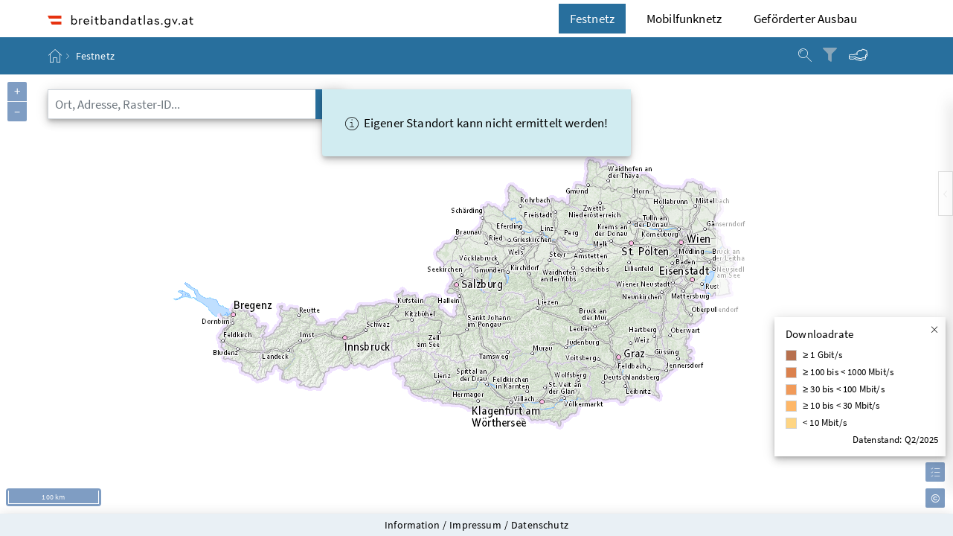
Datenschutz (539, 525)
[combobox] (182, 104)
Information (412, 525)
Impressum (475, 525)
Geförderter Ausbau (805, 18)
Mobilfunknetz (684, 18)
